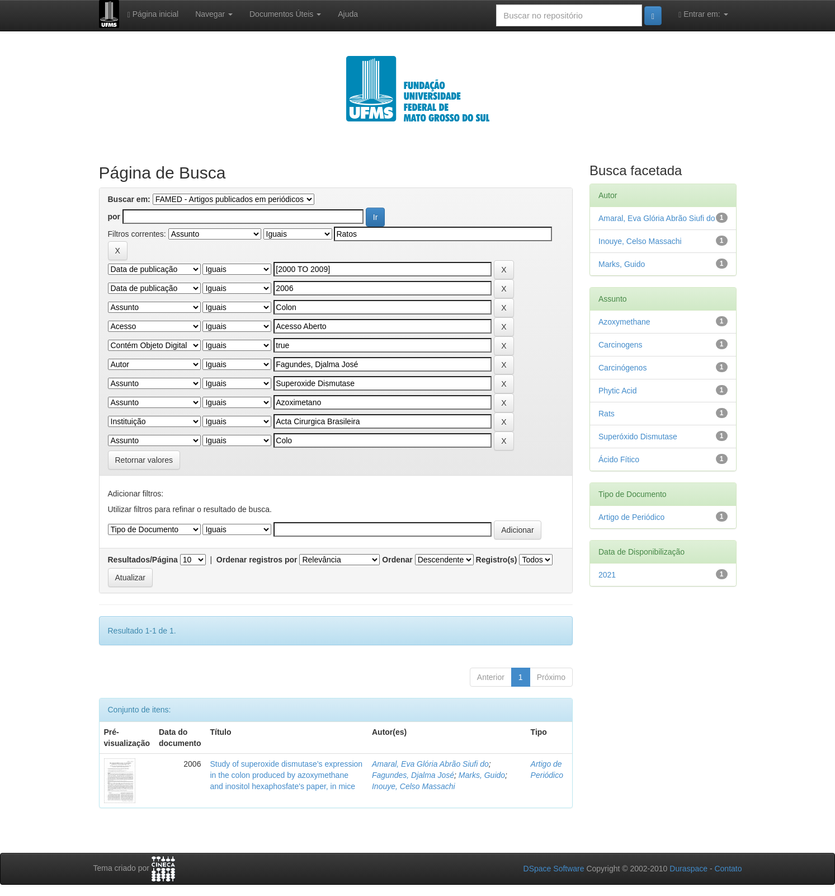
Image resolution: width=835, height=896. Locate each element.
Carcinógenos (622, 367)
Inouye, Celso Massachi (413, 786)
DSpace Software (553, 868)
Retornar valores (144, 460)
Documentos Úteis (285, 14)
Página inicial (153, 14)
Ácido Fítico (618, 459)
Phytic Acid (617, 390)
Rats (606, 413)
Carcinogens (620, 344)
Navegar (214, 14)
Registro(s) (496, 559)
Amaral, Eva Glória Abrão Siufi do (430, 763)
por (114, 216)
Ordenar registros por (257, 559)
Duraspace (688, 868)
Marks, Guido (482, 775)
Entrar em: (703, 14)
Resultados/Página (143, 559)
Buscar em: (129, 199)
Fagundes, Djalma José (413, 775)
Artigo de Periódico (631, 517)
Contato (728, 868)
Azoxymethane (624, 321)
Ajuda (348, 14)
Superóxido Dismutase (637, 436)
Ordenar (397, 559)
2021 (607, 574)
